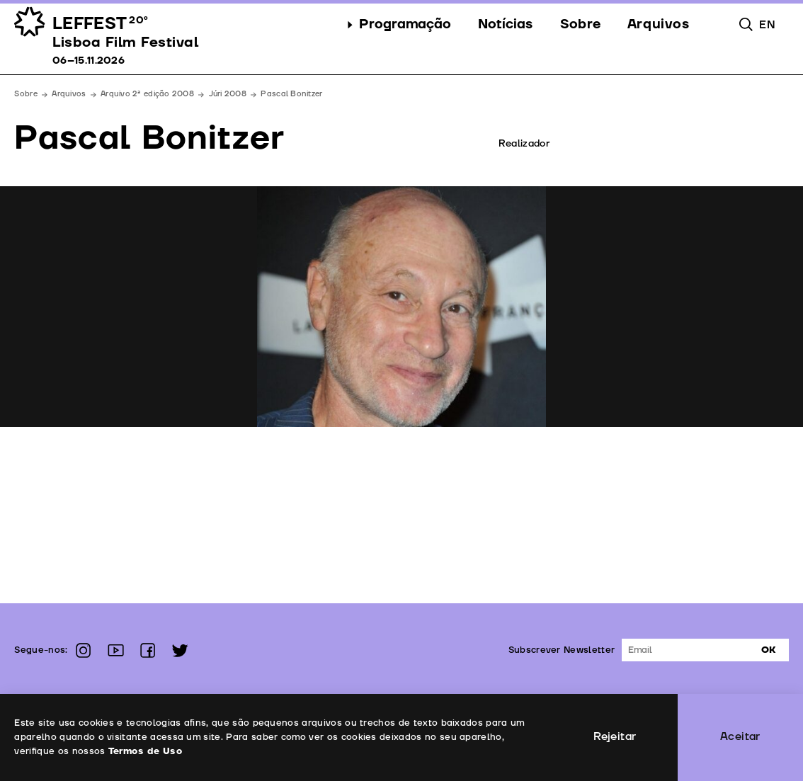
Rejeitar (614, 736)
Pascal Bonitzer (291, 94)
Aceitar (740, 736)
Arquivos (69, 94)
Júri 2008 (227, 94)
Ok (768, 650)
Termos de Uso (145, 751)
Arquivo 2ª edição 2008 (147, 94)
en (767, 25)
